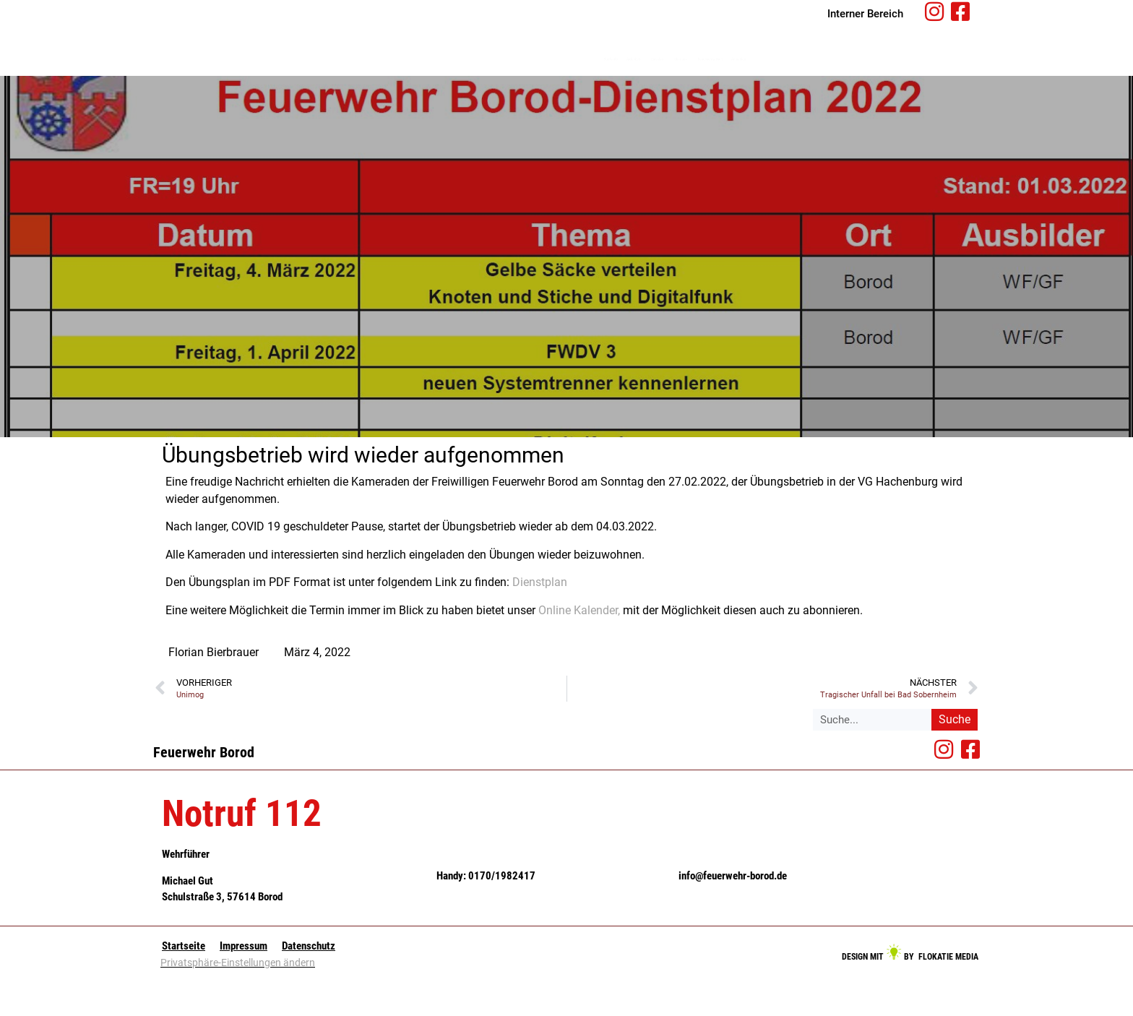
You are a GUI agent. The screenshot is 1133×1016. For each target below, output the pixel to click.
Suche (954, 758)
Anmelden (919, 78)
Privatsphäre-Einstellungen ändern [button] (237, 1001)
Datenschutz (308, 984)
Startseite (530, 78)
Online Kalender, (579, 649)
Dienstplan (539, 621)
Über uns (745, 79)
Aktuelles (602, 79)
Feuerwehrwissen (832, 78)
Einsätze (675, 79)
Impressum (243, 984)
